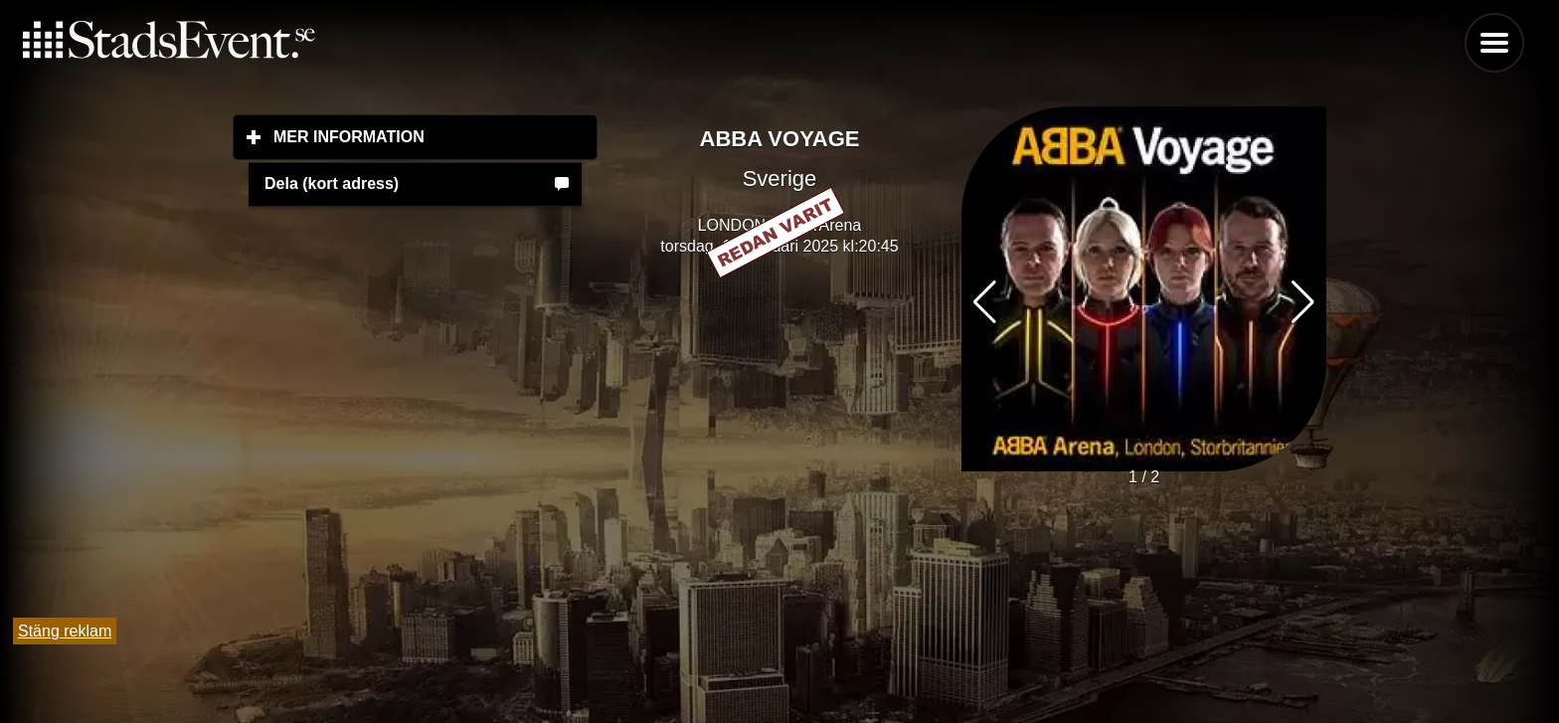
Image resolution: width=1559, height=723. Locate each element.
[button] (1303, 302)
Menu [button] (1494, 43)
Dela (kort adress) (331, 183)
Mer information (435, 136)
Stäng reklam (64, 631)
